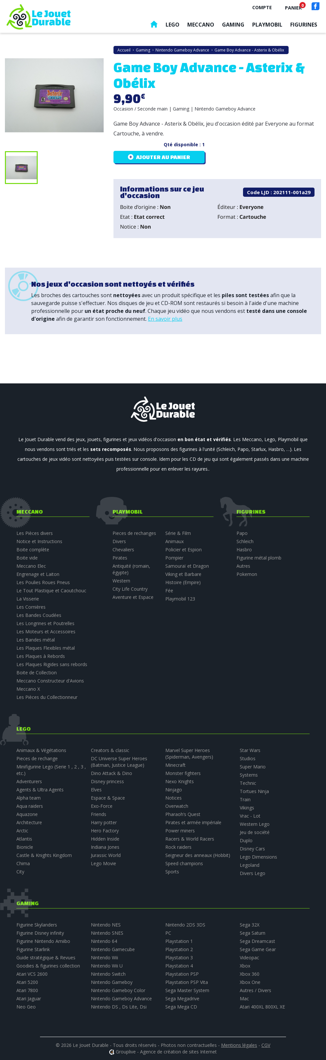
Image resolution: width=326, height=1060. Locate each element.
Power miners (180, 830)
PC (168, 933)
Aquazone (27, 814)
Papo (242, 533)
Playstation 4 (179, 966)
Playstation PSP (182, 974)
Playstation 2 (179, 949)
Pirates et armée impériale (193, 822)
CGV (265, 1045)
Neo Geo (26, 1007)
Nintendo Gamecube (113, 949)
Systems (249, 775)
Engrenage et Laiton (37, 574)
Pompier (174, 558)
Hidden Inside (105, 839)
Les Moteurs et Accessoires (45, 631)
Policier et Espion (183, 549)
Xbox (245, 966)
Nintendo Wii (104, 957)
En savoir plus (165, 318)
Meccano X (28, 689)
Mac (244, 998)
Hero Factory (105, 830)
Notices (173, 798)
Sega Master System (187, 990)
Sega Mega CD (181, 1007)
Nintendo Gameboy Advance (121, 998)
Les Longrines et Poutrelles (45, 623)
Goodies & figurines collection (48, 966)
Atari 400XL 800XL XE (262, 1007)
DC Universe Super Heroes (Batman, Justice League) (119, 761)
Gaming (233, 24)
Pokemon (246, 574)
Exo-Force (101, 806)
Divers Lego (252, 873)
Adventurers (29, 781)
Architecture (29, 822)
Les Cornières (31, 607)
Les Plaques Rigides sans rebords (51, 664)
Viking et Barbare (183, 574)
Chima (23, 863)
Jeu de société (255, 832)
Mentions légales (239, 1045)
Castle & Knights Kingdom (44, 855)
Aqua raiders (29, 806)
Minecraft (175, 765)
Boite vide (27, 558)
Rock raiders (178, 847)
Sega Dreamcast (257, 941)
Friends (98, 814)
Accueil (154, 26)
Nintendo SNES (107, 933)
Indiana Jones (105, 847)
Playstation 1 (179, 941)
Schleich (245, 541)
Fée (169, 590)
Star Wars (250, 750)
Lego (172, 24)
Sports (172, 871)
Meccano (200, 24)
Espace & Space (108, 798)
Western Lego (255, 824)
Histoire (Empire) (183, 582)
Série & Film (178, 533)
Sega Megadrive (182, 998)
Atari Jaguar (28, 998)
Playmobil (267, 24)
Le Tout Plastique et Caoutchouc (51, 590)
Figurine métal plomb (258, 558)
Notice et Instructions (39, 541)
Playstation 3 (179, 957)
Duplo (246, 840)
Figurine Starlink (33, 949)
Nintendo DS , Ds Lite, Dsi (119, 1007)
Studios (247, 758)
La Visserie (27, 599)
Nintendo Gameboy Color (118, 990)
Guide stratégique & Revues (45, 957)
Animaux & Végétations (41, 750)
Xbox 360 (249, 974)
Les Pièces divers (34, 533)
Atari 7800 (27, 990)
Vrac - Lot (250, 816)
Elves (96, 789)
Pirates (119, 558)
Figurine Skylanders (36, 925)
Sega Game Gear (258, 949)
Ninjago (173, 789)
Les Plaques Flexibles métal (45, 648)
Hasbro (244, 549)
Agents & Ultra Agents (40, 789)
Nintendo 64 (104, 941)
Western (121, 581)
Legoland (249, 865)
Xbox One (250, 982)
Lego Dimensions (258, 857)
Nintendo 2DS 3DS (185, 925)
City (20, 871)
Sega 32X (249, 925)
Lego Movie (103, 863)
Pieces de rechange (37, 758)
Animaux (174, 541)
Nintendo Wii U (107, 966)
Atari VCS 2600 (32, 974)
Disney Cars (252, 849)
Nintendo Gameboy (111, 982)
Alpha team (28, 798)
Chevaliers (123, 549)
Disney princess (107, 781)
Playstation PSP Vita (186, 982)
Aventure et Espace (132, 597)
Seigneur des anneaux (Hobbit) (197, 855)
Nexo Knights (179, 781)
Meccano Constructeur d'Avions (50, 681)
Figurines (303, 24)
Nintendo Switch (108, 974)
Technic (248, 783)
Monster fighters (183, 773)
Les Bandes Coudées (38, 615)
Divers (119, 541)
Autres (243, 566)
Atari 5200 (27, 982)
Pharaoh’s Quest (182, 814)
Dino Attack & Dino (111, 773)
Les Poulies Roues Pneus (43, 582)
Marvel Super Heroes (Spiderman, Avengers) (189, 753)
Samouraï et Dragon (187, 566)
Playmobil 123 (180, 599)
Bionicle (24, 847)
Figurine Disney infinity (40, 933)
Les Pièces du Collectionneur (46, 697)
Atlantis (24, 839)
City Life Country (130, 589)
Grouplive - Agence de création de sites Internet (166, 1052)
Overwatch (176, 806)
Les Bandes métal (35, 640)
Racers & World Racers (189, 839)
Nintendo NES (106, 925)
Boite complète (32, 549)
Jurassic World (106, 855)
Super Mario (253, 767)
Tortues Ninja (254, 791)
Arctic (22, 830)
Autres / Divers (255, 990)
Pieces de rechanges (134, 533)
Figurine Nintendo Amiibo (43, 941)
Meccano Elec (31, 566)
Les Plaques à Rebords (40, 656)
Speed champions (184, 863)
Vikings (247, 808)
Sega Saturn (252, 933)
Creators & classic (110, 750)
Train (245, 799)
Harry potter (104, 822)
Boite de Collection (36, 672)
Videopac (249, 957)
